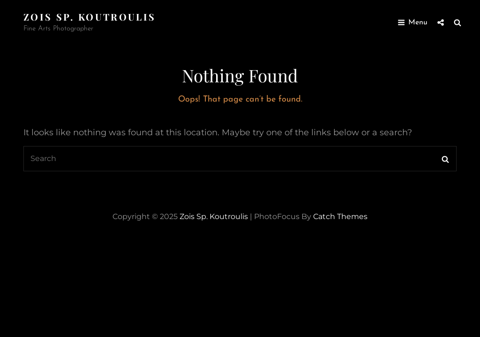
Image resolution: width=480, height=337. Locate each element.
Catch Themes (340, 216)
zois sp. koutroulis (89, 16)
